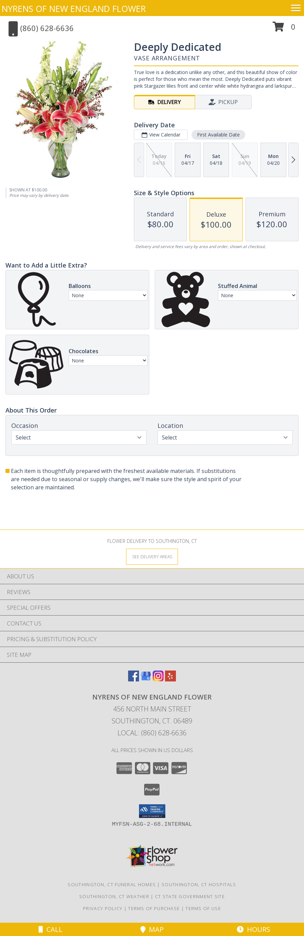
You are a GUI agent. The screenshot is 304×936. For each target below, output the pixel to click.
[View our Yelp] (170, 679)
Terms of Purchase (154, 908)
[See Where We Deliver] (152, 556)
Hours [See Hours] (253, 929)
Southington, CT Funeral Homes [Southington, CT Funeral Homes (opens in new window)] (112, 884)
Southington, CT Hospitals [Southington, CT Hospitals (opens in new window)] (199, 884)
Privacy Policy (102, 908)
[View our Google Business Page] (145, 679)
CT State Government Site (190, 896)
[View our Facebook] (133, 679)
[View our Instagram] (158, 679)
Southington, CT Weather (114, 896)
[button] (284, 29)
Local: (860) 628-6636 (152, 732)
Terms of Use (203, 908)
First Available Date (218, 134)
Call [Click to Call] (51, 929)
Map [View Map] (152, 929)
